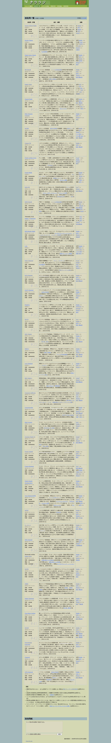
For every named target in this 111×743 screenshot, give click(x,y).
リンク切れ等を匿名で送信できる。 (44, 727)
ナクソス (42, 530)
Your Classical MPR (30, 495)
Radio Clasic (28, 84)
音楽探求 (58, 512)
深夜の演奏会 (52, 79)
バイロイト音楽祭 (56, 235)
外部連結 (59, 6)
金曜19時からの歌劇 (54, 562)
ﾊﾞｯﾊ (77, 134)
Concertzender (29, 407)
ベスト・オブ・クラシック (50, 193)
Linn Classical (29, 363)
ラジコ (68, 187)
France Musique (29, 466)
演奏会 (78, 472)
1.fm (26, 246)
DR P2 (26, 319)
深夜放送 (57, 385)
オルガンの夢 (45, 503)
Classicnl (27, 657)
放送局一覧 (37, 6)
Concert (28, 422)
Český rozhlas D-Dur (30, 158)
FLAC (81, 42)
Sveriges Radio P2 (30, 437)
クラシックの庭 (62, 193)
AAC (80, 84)
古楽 (77, 415)
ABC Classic (28, 334)
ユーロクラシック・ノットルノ (63, 233)
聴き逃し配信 (45, 341)
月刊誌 (80, 518)
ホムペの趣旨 (28, 6)
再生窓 (78, 33)
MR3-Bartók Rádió (30, 231)
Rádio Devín (28, 556)
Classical (29, 672)
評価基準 (52, 694)
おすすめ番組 (45, 6)
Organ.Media (28, 172)
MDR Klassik (28, 202)
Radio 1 (27, 218)
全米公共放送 (53, 128)
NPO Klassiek (29, 275)
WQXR (27, 628)
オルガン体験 (63, 180)
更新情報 (65, 6)
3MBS (26, 584)
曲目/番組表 (79, 77)
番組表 (80, 103)
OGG (77, 573)
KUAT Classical (29, 290)
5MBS (40, 589)
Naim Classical (29, 260)
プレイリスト (63, 108)
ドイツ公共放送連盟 (56, 69)
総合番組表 (79, 224)
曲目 (77, 64)
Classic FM (28, 143)
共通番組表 (79, 545)
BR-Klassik (28, 69)
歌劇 (77, 253)
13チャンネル (57, 505)
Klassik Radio (28, 99)
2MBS (66, 587)
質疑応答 (53, 6)
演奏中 (78, 49)
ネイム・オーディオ (59, 260)
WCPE (27, 569)
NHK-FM (27, 187)
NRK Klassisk (28, 540)
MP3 (79, 27)
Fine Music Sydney (30, 613)
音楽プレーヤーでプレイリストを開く (60, 706)
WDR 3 (27, 349)
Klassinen (33, 218)
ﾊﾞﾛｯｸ (77, 251)
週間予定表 (79, 356)
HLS (77, 187)
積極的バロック (57, 178)
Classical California (30, 393)
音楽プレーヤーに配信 (66, 253)
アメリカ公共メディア (55, 497)
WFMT (27, 510)
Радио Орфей (29, 451)
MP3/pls (78, 308)
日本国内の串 (61, 196)
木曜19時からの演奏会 (47, 560)
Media (79, 25)
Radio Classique (29, 598)
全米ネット (70, 128)
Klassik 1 (27, 305)
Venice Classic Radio (31, 25)
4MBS (70, 587)
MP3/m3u (78, 306)
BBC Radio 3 (28, 378)
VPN (72, 196)
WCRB (27, 128)
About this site (29, 741)
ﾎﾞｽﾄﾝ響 (78, 136)
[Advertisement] (55, 12)
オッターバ (28, 525)
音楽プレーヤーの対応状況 (70, 689)
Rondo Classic (29, 40)
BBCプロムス (50, 385)
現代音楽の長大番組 (49, 428)
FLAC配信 (44, 51)
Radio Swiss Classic (30, 55)
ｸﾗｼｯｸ (77, 249)
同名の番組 (46, 446)
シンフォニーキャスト (62, 501)
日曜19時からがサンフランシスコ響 (62, 402)
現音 (77, 417)
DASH (78, 378)
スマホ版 (84, 18)
